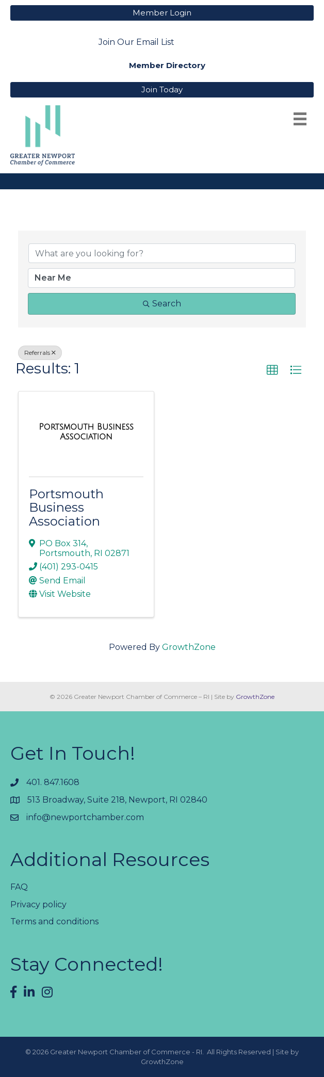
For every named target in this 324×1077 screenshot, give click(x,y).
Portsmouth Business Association (66, 507)
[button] (272, 370)
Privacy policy (38, 904)
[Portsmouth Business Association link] (86, 432)
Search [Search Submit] (162, 303)
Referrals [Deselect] (40, 352)
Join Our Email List (136, 42)
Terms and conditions (54, 921)
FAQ (19, 887)
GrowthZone (189, 647)
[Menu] (300, 119)
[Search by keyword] (162, 253)
